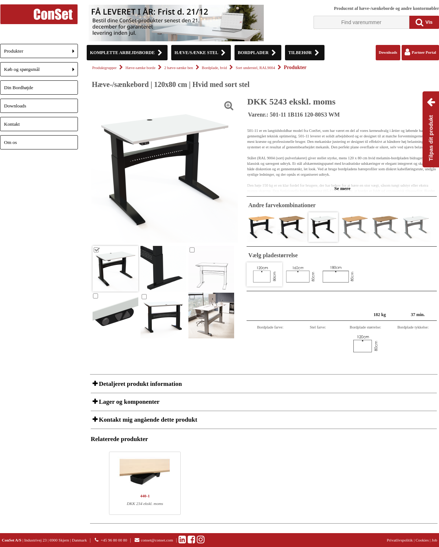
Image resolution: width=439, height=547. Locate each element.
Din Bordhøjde (18, 87)
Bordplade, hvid (214, 68)
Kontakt (12, 124)
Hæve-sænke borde (140, 68)
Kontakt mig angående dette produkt (147, 419)
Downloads (15, 106)
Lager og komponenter (128, 401)
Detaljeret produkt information (139, 383)
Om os (10, 142)
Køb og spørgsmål (41, 71)
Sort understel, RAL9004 (255, 68)
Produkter (41, 53)
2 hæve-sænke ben (178, 68)
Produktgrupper (104, 68)
